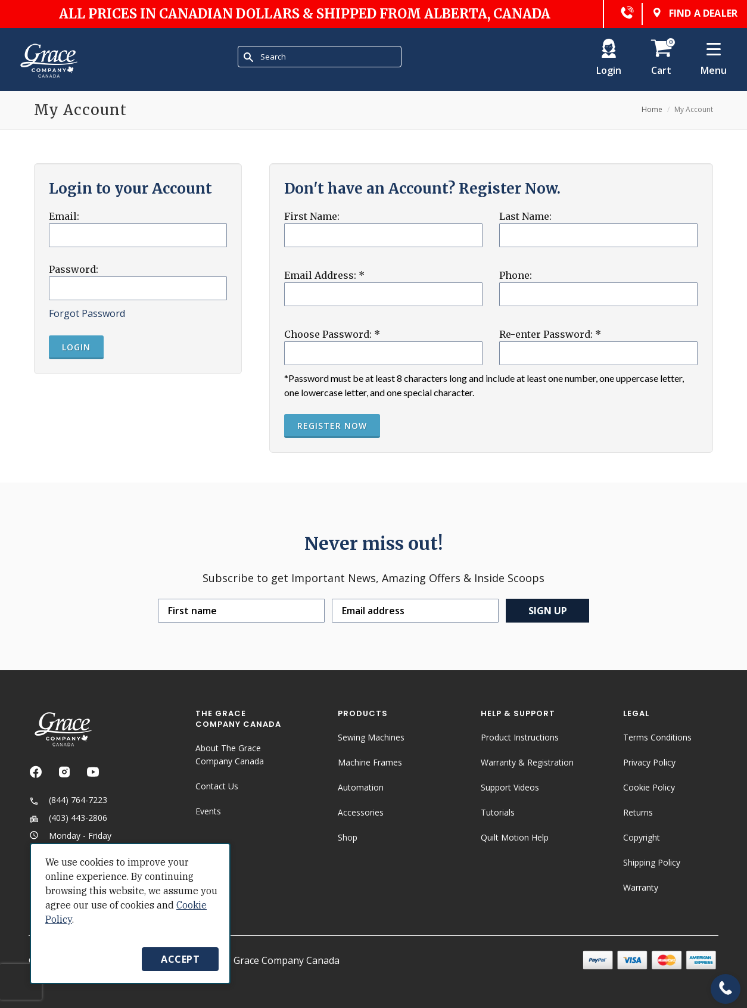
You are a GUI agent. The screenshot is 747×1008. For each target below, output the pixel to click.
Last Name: (525, 216)
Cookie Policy (649, 787)
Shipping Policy (651, 862)
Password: (73, 269)
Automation (361, 787)
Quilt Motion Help (515, 837)
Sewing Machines (371, 737)
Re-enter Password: (550, 334)
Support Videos (510, 787)
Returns (638, 812)
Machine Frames (370, 762)
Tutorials (498, 812)
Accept (180, 959)
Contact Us (216, 786)
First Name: (312, 216)
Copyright (641, 837)
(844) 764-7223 (68, 800)
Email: (64, 216)
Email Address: (324, 275)
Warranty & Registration (527, 762)
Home (652, 109)
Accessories (361, 812)
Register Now (332, 425)
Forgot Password (87, 313)
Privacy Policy (649, 762)
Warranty (640, 887)
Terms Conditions (657, 737)
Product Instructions (520, 737)
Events (208, 811)
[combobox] (319, 56)
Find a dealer (693, 14)
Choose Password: (332, 334)
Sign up (547, 610)
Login (76, 347)
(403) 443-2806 (68, 818)
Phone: (515, 275)
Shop (347, 837)
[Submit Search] (248, 57)
